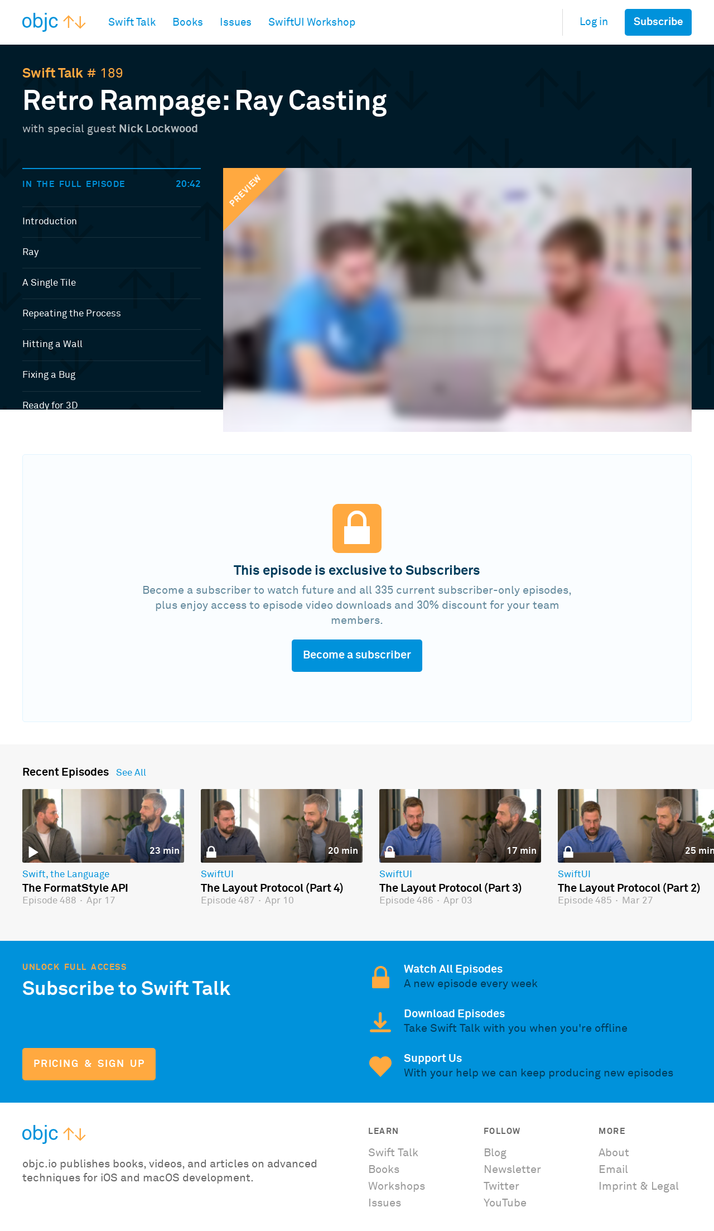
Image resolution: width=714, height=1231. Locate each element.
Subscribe (658, 22)
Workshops (396, 1186)
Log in (594, 22)
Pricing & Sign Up (88, 1064)
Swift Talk (52, 73)
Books (383, 1169)
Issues (384, 1203)
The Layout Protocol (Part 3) (450, 888)
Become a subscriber (357, 655)
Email (613, 1169)
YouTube (505, 1203)
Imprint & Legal (639, 1186)
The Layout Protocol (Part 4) (272, 888)
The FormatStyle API (75, 888)
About (614, 1152)
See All (131, 773)
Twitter (501, 1186)
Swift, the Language (65, 875)
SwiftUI (217, 875)
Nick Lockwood (158, 128)
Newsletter (512, 1169)
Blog (495, 1152)
